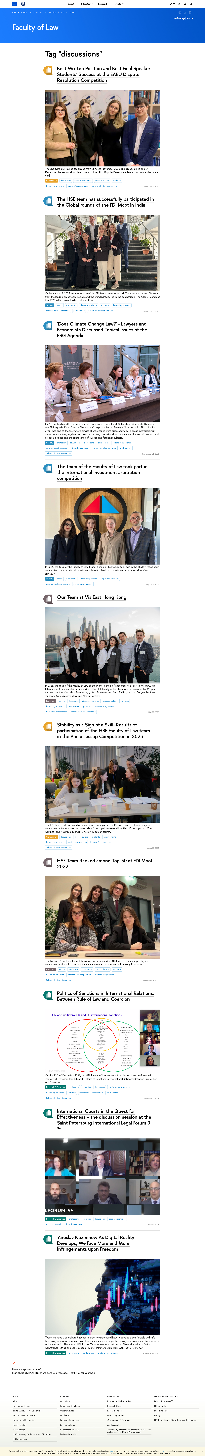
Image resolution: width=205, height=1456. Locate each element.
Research (113, 1396)
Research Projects (115, 1410)
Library (157, 1415)
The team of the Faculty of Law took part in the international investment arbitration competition (102, 472)
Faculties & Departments (24, 1415)
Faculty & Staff (20, 1425)
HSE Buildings (19, 1429)
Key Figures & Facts (21, 1406)
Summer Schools (67, 1425)
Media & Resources (166, 1396)
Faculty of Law (56, 12)
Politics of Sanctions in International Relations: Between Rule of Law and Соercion (105, 996)
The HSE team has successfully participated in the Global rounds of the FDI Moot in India (105, 202)
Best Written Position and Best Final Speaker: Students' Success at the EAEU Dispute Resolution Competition (104, 74)
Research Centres (115, 1406)
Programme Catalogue (70, 1406)
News (72, 12)
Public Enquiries (20, 1439)
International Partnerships (24, 1420)
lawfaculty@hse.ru (183, 18)
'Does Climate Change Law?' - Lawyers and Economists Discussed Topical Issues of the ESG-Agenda (102, 329)
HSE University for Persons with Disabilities (32, 1434)
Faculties (38, 12)
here (111, 1451)
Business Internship (68, 1434)
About (17, 1396)
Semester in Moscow (69, 1429)
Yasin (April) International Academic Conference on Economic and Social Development (129, 1431)
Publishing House (162, 1410)
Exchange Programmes (70, 1420)
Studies (65, 1396)
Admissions (65, 1401)
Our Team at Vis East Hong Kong (91, 597)
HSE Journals (160, 1406)
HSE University (20, 12)
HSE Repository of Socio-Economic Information (175, 1420)
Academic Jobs (113, 1425)
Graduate (64, 1415)
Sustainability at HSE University (27, 1410)
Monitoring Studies (116, 1415)
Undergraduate (67, 1410)
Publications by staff (163, 1401)
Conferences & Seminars (118, 1420)
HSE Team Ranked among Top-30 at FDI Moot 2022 (104, 863)
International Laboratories (119, 1401)
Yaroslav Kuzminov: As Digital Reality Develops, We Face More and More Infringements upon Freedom (95, 1243)
